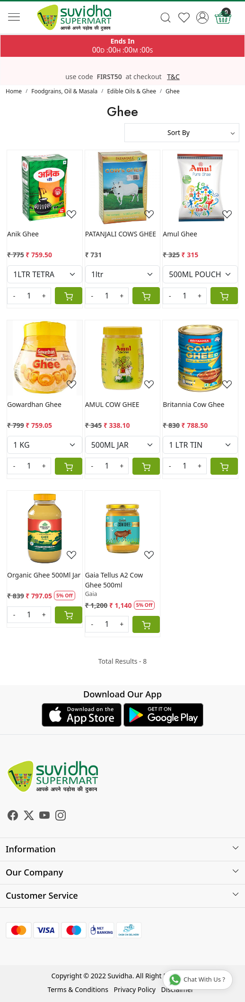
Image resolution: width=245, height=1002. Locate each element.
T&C (173, 76)
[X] (29, 816)
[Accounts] (202, 17)
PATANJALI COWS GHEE (120, 233)
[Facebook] (13, 816)
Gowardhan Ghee (34, 404)
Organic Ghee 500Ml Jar (43, 574)
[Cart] (68, 295)
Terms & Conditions (77, 989)
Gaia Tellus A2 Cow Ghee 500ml (114, 579)
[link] (166, 17)
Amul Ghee (180, 233)
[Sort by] (181, 132)
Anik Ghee (23, 233)
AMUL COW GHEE (112, 404)
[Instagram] (60, 816)
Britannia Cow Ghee (193, 404)
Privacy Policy (135, 989)
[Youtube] (44, 816)
